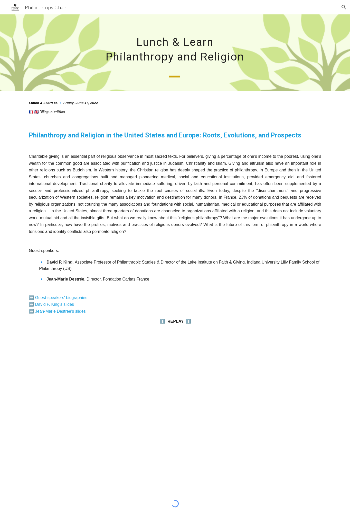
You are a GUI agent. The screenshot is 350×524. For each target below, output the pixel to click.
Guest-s (42, 297)
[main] (175, 53)
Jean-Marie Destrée (53, 311)
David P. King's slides (54, 304)
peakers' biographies (68, 297)
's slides (78, 311)
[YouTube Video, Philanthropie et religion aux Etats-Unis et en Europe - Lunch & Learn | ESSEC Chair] (175, 408)
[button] (344, 7)
